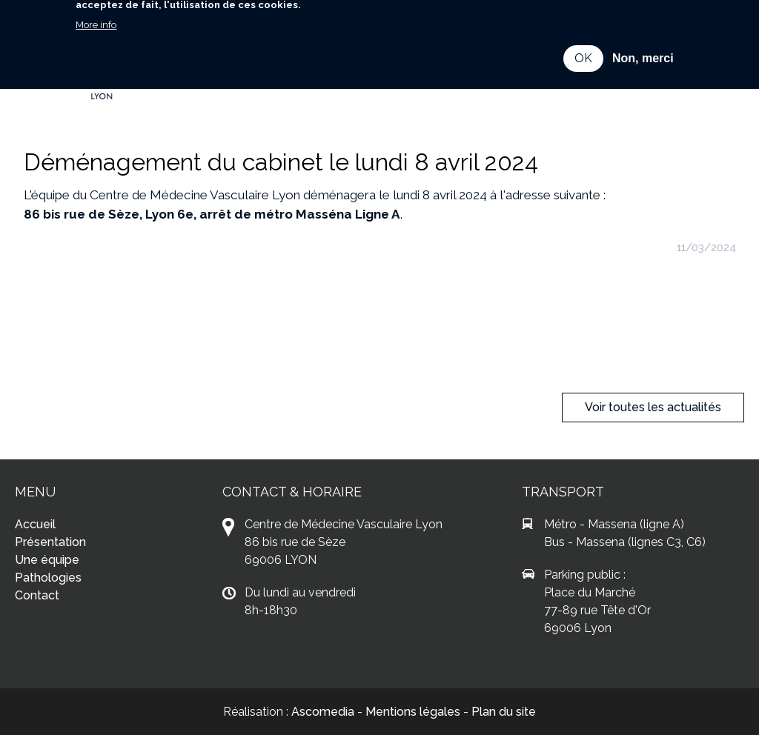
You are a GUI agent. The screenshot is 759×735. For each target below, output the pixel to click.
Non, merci (643, 45)
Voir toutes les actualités (653, 407)
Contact (37, 595)
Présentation (50, 542)
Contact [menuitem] (242, 84)
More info (96, 12)
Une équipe (47, 560)
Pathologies (48, 578)
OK (583, 46)
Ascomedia (322, 712)
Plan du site (503, 712)
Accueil (35, 524)
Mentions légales (412, 712)
